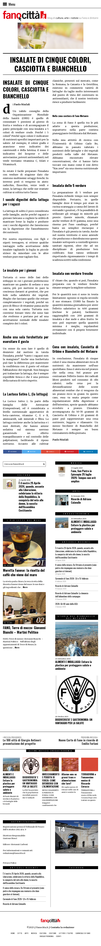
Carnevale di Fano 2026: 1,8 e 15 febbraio (71, 578)
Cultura (43, 933)
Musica (34, 933)
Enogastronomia (47, 936)
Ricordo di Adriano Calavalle (81, 500)
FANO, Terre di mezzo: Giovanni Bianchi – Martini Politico (24, 630)
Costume (52, 933)
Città (19, 933)
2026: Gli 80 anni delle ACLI (66, 603)
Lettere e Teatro (66, 933)
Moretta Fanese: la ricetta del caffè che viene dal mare (24, 572)
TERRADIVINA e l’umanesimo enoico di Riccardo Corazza (88, 780)
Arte (27, 933)
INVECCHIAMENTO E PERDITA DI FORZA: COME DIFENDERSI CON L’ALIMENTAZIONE (50, 780)
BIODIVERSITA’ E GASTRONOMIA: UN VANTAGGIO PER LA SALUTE (73, 721)
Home (13, 933)
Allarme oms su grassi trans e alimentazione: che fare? (69, 779)
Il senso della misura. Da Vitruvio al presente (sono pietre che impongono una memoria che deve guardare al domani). (75, 568)
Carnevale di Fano (83, 933)
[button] (43, 464)
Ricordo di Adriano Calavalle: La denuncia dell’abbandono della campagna (71, 595)
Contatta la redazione (62, 927)
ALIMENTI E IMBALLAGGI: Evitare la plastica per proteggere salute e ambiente (84, 527)
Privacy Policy (9, 863)
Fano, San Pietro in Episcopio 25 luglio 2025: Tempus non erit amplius (83, 476)
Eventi (58, 936)
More (25, 587)
